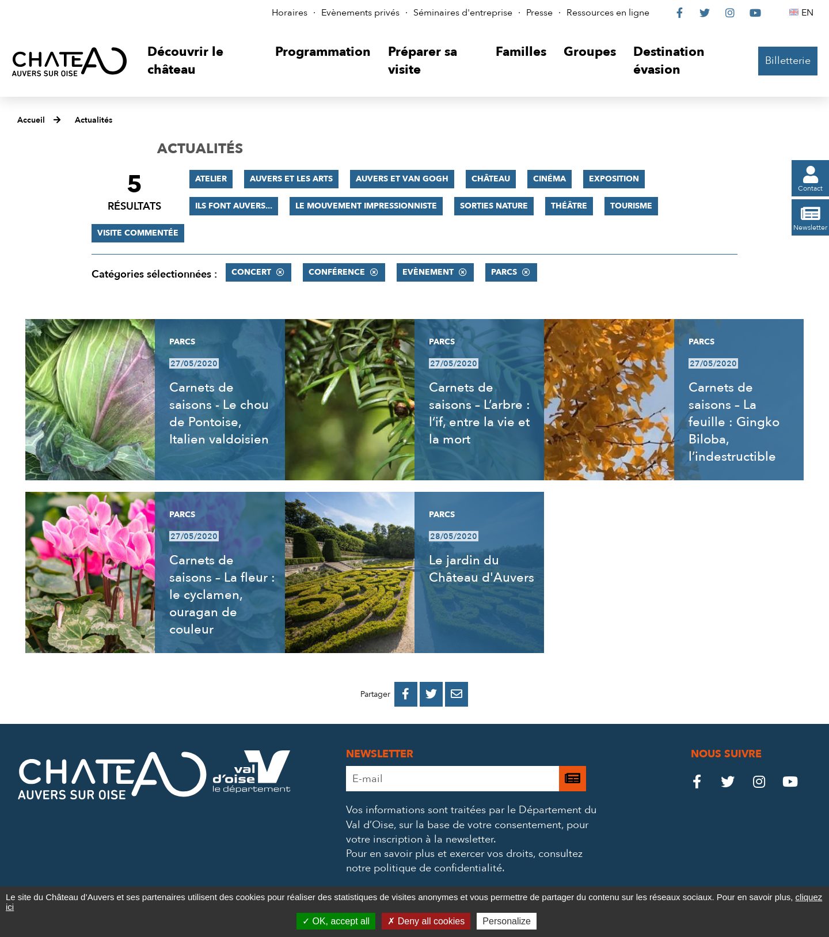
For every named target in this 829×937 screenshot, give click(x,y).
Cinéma (549, 178)
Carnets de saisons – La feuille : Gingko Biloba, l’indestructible (734, 422)
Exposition (614, 178)
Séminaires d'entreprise (462, 12)
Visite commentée (137, 232)
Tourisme (631, 205)
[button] (202, 61)
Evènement (428, 272)
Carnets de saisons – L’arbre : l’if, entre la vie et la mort (479, 413)
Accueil (31, 120)
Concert (251, 272)
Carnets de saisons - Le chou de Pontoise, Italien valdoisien (219, 413)
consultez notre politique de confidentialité (464, 861)
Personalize (506, 921)
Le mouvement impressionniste (366, 205)
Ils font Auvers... (233, 205)
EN (809, 12)
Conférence (337, 272)
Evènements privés (360, 12)
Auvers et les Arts (291, 178)
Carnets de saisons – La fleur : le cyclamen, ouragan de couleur (222, 595)
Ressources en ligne (607, 12)
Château (490, 178)
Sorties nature (494, 205)
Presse (539, 12)
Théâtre (569, 205)
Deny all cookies (426, 921)
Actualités (93, 120)
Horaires (289, 12)
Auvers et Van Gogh (402, 178)
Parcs (504, 272)
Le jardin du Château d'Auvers (481, 569)
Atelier (211, 178)
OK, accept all (336, 921)
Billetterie (788, 61)
